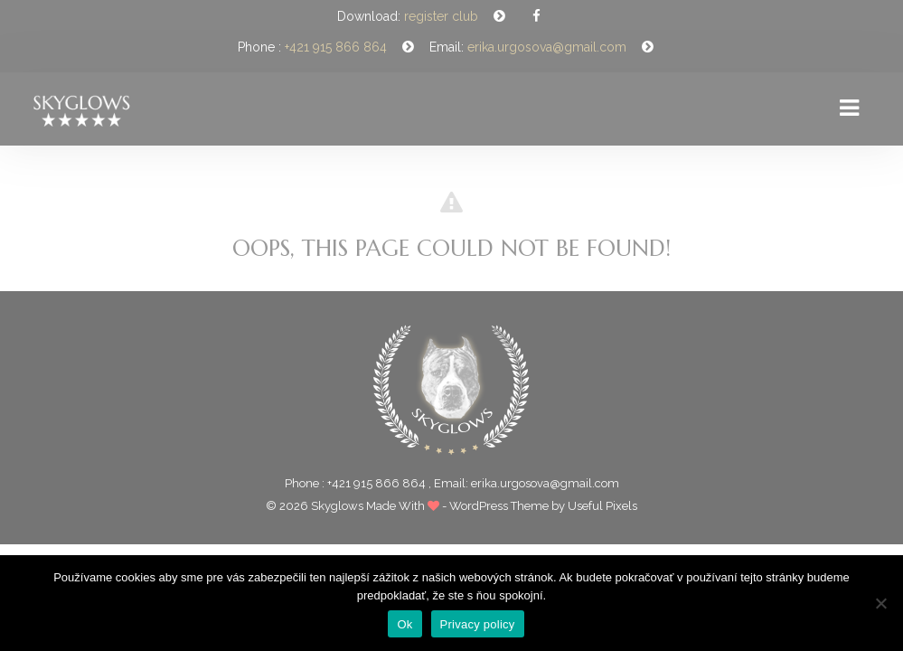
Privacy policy (477, 624)
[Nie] (880, 603)
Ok (404, 624)
